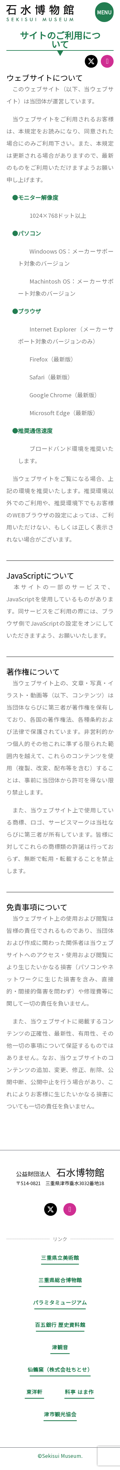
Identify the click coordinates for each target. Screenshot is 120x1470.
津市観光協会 (60, 1414)
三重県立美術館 (60, 1257)
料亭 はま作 (79, 1392)
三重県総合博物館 (60, 1280)
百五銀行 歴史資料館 (60, 1325)
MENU (104, 12)
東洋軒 (34, 1392)
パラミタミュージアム (60, 1302)
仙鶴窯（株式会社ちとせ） (60, 1369)
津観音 (60, 1347)
